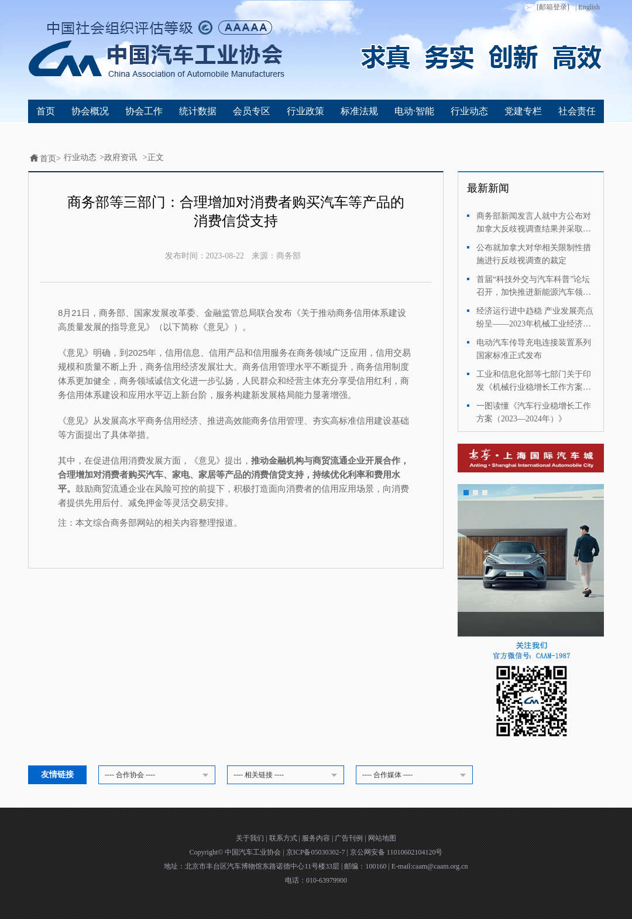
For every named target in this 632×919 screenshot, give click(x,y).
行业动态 (469, 111)
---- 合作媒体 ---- (416, 775)
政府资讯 (120, 157)
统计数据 (198, 111)
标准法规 (359, 111)
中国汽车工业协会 (254, 852)
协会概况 (90, 111)
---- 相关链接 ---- (287, 775)
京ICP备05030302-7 (316, 852)
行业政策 (305, 111)
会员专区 (251, 111)
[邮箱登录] (546, 8)
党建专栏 (523, 111)
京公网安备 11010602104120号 (396, 852)
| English (587, 7)
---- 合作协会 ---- (158, 775)
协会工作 (144, 111)
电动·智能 (414, 111)
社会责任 (577, 111)
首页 (45, 111)
